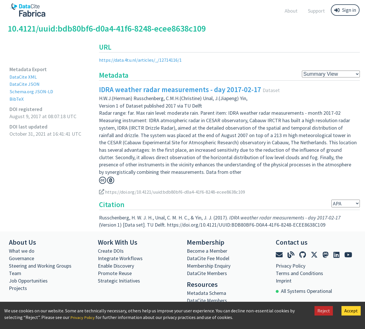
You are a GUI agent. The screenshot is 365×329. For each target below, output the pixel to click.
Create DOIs (111, 251)
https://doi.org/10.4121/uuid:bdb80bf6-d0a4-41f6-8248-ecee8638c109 (177, 191)
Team (15, 273)
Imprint (284, 280)
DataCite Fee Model (208, 258)
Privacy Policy (83, 317)
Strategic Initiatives (119, 280)
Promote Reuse (115, 273)
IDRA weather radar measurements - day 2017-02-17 (180, 89)
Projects (18, 288)
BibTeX (16, 99)
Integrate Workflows (120, 258)
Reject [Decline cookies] (323, 311)
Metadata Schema (206, 293)
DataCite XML (24, 76)
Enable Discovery (116, 265)
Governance (21, 258)
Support (316, 10)
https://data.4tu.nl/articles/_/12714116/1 (143, 60)
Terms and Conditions (299, 273)
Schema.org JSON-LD (32, 91)
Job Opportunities (28, 280)
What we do (21, 251)
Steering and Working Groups (40, 265)
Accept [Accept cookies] (351, 311)
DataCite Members (207, 273)
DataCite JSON (25, 84)
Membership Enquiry (208, 265)
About (291, 10)
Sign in (345, 10)
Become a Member (207, 251)
